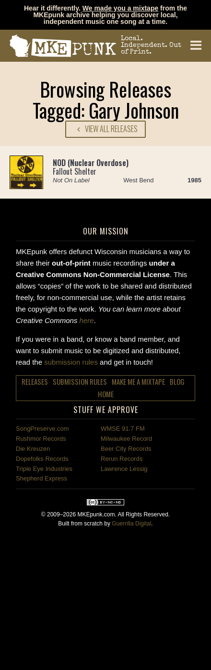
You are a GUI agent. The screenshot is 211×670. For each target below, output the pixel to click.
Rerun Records (121, 458)
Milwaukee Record (126, 438)
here (87, 320)
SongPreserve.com (42, 428)
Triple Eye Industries (44, 468)
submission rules (71, 362)
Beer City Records (126, 448)
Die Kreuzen (33, 448)
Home (106, 394)
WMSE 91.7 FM (123, 428)
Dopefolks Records (42, 458)
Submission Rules (80, 381)
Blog (177, 381)
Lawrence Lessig (124, 468)
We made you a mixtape (120, 8)
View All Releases (105, 128)
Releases (35, 381)
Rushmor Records (41, 438)
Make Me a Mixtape (138, 381)
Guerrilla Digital (131, 523)
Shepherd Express (41, 478)
